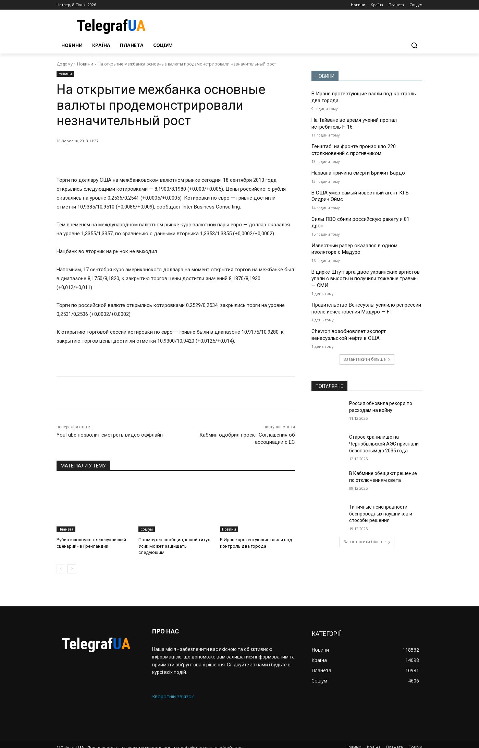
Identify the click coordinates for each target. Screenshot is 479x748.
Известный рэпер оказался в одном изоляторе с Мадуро (354, 249)
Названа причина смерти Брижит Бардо (358, 173)
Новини (85, 64)
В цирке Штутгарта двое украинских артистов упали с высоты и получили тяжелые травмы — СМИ (365, 278)
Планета (66, 529)
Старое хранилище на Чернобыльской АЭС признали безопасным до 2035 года (384, 443)
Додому (65, 64)
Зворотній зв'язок (173, 690)
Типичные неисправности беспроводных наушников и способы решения (380, 513)
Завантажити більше (367, 359)
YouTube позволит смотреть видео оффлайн (110, 435)
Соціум (146, 529)
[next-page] (71, 562)
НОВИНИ (325, 76)
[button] (414, 45)
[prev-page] (61, 562)
